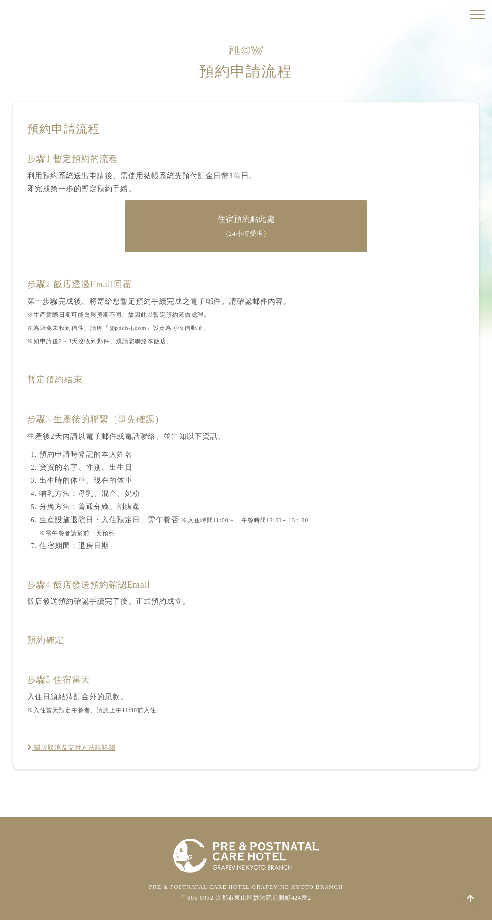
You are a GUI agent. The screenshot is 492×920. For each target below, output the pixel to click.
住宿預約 (439, 39)
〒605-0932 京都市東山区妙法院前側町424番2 (246, 897)
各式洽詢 (439, 82)
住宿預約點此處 (246, 226)
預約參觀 (439, 61)
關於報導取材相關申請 (439, 104)
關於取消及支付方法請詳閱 (77, 747)
